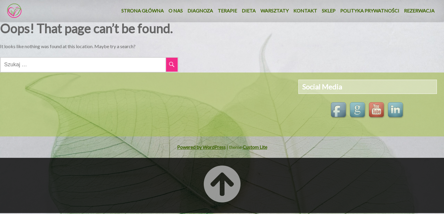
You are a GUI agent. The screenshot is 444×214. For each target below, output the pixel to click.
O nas (175, 10)
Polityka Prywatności (369, 10)
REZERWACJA (419, 10)
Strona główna (142, 10)
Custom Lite (255, 147)
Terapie (227, 10)
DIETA (249, 10)
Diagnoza (200, 10)
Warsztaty (274, 10)
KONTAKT (305, 10)
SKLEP (328, 10)
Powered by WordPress (201, 147)
